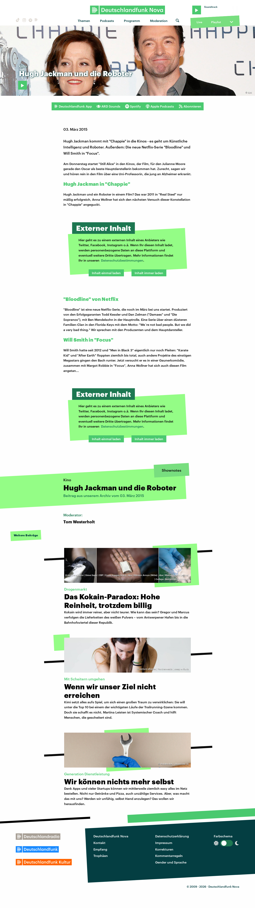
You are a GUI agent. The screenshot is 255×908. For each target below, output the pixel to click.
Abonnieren (190, 106)
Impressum (163, 843)
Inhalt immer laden (149, 273)
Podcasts (107, 21)
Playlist (216, 22)
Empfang (100, 849)
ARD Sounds (108, 106)
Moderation (159, 21)
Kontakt (99, 843)
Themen (84, 21)
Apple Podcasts (160, 106)
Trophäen (100, 856)
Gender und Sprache (170, 862)
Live (199, 22)
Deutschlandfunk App (73, 106)
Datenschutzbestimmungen (122, 260)
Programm (132, 21)
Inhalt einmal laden (106, 273)
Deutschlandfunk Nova (110, 836)
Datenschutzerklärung (172, 836)
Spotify (133, 106)
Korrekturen (164, 849)
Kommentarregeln (169, 856)
